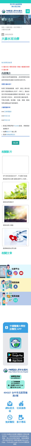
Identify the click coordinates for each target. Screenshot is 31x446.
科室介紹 (7, 116)
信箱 (15, 300)
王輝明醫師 (7, 111)
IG (15, 273)
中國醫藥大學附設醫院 (15, 371)
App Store (15, 360)
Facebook (10, 273)
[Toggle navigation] (28, 11)
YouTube (21, 273)
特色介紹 (7, 120)
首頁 (2, 27)
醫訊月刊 (9, 131)
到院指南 (15, 287)
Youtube (16, 126)
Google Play (15, 354)
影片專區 (17, 27)
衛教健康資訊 (10, 134)
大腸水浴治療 (5, 29)
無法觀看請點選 (6, 62)
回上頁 (15, 143)
